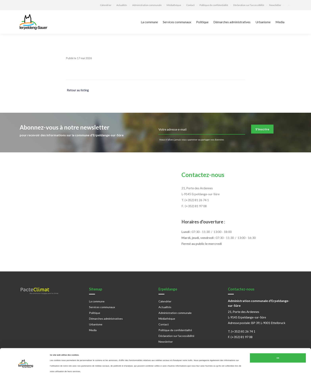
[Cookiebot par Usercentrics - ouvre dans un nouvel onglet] (25, 368)
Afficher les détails (58, 368)
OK (277, 347)
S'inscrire (262, 129)
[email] (201, 130)
